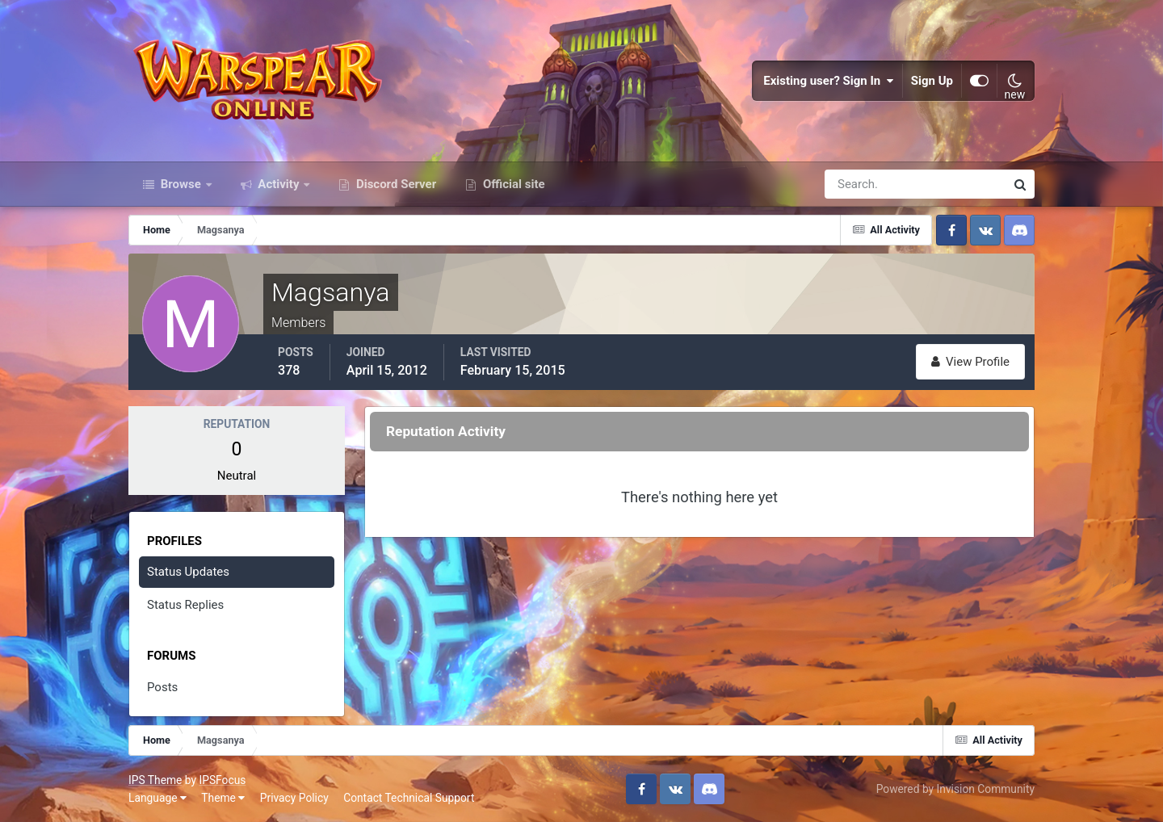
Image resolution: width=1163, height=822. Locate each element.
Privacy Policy (294, 797)
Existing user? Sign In (828, 81)
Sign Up (932, 80)
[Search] (859, 184)
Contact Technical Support (408, 797)
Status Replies (185, 605)
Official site (512, 184)
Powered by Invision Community (955, 788)
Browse (180, 184)
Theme (223, 797)
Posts (162, 687)
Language (157, 797)
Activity (279, 184)
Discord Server (394, 184)
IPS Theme (155, 780)
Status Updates (188, 571)
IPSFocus (222, 780)
